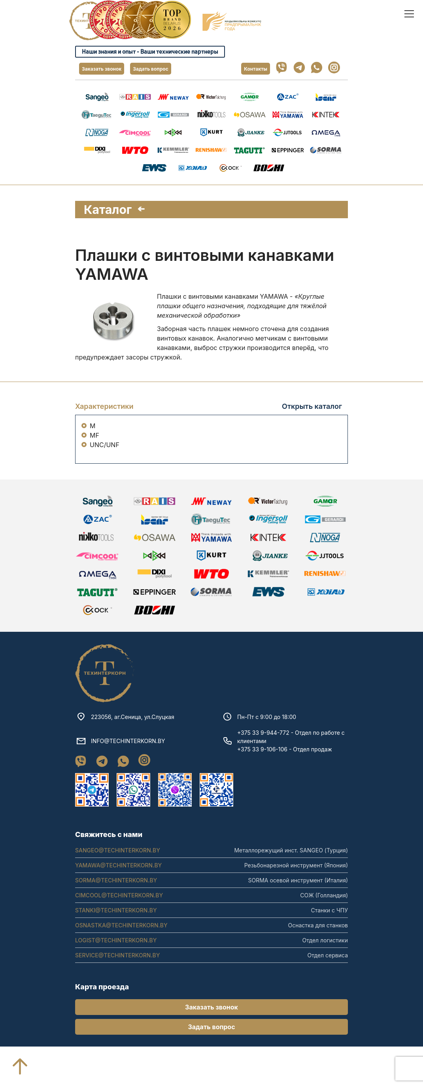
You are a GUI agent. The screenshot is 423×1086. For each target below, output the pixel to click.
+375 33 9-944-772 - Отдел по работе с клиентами (291, 748)
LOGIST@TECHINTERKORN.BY (116, 951)
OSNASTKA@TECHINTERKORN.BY (121, 936)
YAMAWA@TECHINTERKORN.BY (118, 876)
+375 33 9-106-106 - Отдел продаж (284, 760)
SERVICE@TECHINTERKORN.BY (117, 966)
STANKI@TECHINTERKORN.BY (116, 921)
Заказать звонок (101, 69)
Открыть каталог (312, 406)
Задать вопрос (150, 69)
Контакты (255, 69)
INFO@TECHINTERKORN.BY (128, 752)
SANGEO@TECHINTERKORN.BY (117, 861)
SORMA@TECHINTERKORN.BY (116, 891)
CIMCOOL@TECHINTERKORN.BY (119, 906)
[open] (409, 14)
